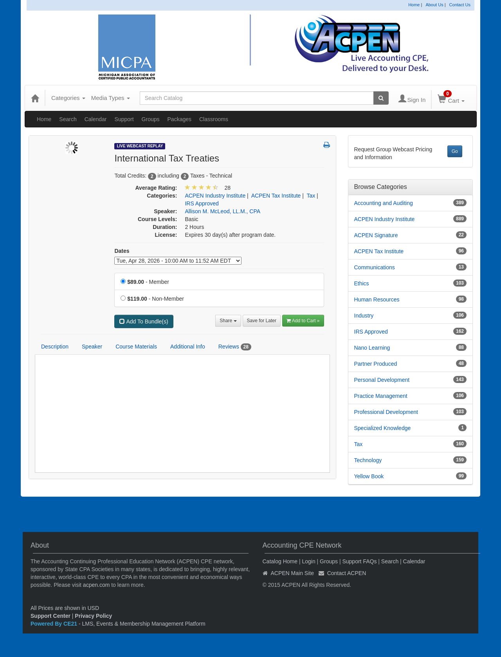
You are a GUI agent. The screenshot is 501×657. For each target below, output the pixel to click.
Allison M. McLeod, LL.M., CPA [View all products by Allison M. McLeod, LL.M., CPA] (222, 211)
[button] (326, 145)
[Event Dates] (177, 261)
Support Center (50, 616)
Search (67, 119)
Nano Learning (372, 348)
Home (414, 4)
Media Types (110, 97)
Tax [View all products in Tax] (310, 195)
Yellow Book (369, 476)
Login (308, 561)
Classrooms (213, 119)
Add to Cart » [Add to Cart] (303, 320)
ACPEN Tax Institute (379, 251)
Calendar (96, 119)
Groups (151, 119)
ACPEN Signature (376, 235)
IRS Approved (371, 331)
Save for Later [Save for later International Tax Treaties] (261, 320)
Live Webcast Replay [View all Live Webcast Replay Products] (140, 146)
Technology (368, 460)
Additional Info (187, 346)
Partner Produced (375, 364)
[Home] (35, 98)
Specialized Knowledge (382, 428)
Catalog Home (280, 561)
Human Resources (377, 299)
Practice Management (380, 396)
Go (455, 151)
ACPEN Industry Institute (384, 219)
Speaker (92, 346)
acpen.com (96, 585)
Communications (374, 267)
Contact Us (459, 4)
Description (54, 346)
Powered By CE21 (55, 624)
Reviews (234, 346)
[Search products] (381, 98)
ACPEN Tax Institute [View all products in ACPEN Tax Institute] (276, 195)
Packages (179, 119)
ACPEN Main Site (292, 573)
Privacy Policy (93, 616)
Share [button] (228, 320)
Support (124, 119)
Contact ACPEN (346, 573)
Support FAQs (359, 561)
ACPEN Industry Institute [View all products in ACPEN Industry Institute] (215, 195)
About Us (434, 4)
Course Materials (136, 346)
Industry (364, 315)
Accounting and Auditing (383, 203)
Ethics (361, 283)
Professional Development (386, 412)
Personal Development (382, 380)
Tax (358, 444)
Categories (68, 97)
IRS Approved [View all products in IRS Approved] (201, 203)
